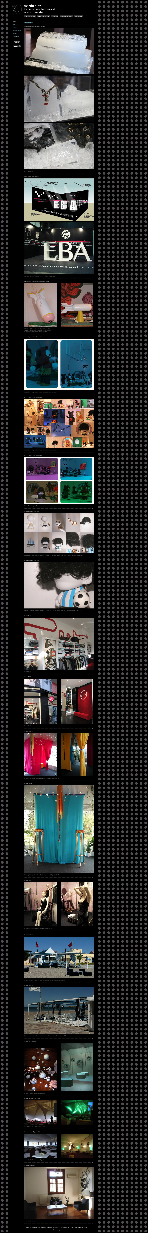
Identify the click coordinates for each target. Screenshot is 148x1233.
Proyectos (55, 16)
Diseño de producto (66, 16)
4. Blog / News (17, 30)
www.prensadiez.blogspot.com (47, 276)
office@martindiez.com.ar (80, 1227)
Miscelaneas (78, 16)
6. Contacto (16, 36)
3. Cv (14, 27)
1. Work (15, 22)
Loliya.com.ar (61, 1230)
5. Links (15, 33)
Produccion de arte (43, 16)
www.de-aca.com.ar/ (39, 331)
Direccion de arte (30, 16)
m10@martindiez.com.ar (67, 1227)
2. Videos (15, 25)
